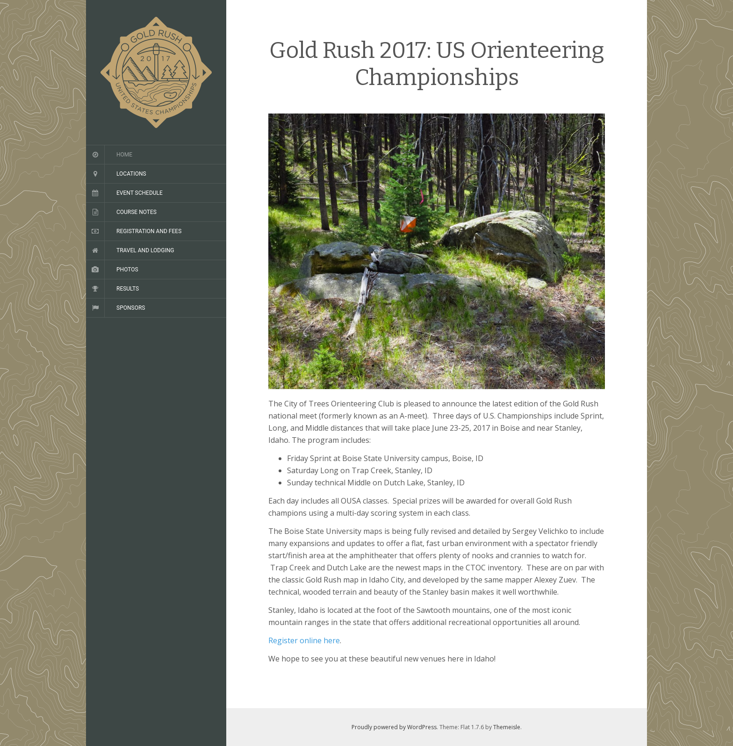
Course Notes (136, 212)
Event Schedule (139, 193)
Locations (131, 174)
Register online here (304, 640)
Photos (127, 269)
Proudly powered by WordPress (394, 727)
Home (124, 154)
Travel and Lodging (145, 250)
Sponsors (130, 308)
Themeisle (506, 727)
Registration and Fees (148, 231)
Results (127, 288)
